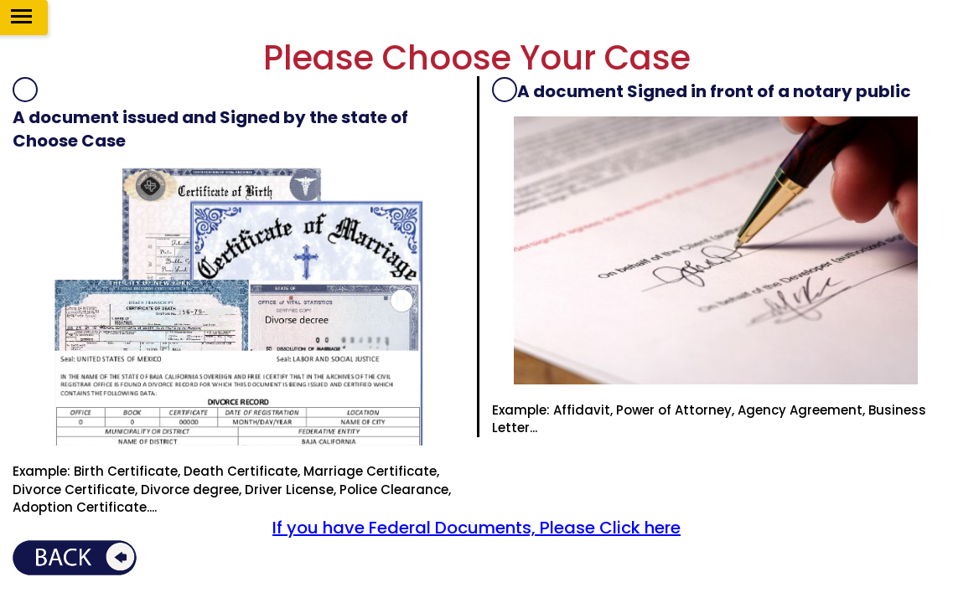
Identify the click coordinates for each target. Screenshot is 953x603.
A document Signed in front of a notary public (714, 91)
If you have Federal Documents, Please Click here (476, 527)
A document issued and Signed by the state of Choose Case (210, 129)
